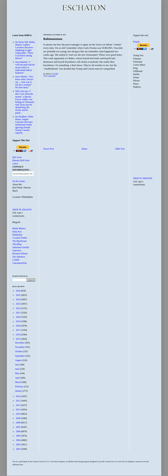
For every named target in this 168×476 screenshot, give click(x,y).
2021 (18, 312)
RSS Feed (16, 157)
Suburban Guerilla (20, 247)
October (19, 351)
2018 (18, 325)
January (19, 391)
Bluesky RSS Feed (20, 160)
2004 (18, 440)
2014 (18, 396)
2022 (18, 308)
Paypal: (136, 41)
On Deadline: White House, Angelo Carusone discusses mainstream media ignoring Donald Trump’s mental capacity (24, 124)
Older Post (120, 149)
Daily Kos (17, 231)
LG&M (15, 260)
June (17, 369)
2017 (18, 330)
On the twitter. (18, 181)
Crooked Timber (19, 238)
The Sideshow (18, 257)
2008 (18, 422)
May (17, 373)
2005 (18, 436)
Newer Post (48, 149)
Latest (15, 163)
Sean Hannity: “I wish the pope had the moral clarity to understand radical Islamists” (25, 67)
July (17, 364)
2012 (18, 405)
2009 (18, 418)
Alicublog (16, 244)
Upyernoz (16, 250)
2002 (18, 449)
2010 (18, 414)
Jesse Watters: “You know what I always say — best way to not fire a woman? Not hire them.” (24, 82)
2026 (18, 291)
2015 (18, 339)
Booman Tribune (20, 253)
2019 (18, 321)
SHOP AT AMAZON (22, 209)
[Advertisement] (84, 22)
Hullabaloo (17, 235)
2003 (18, 444)
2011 (18, 409)
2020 (18, 317)
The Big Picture (19, 241)
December (20, 342)
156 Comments (49, 76)
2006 (18, 431)
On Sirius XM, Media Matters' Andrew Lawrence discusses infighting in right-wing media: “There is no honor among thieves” (25, 50)
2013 (18, 400)
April (17, 378)
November (20, 347)
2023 (18, 304)
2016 (18, 334)
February (19, 386)
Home (84, 149)
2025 (18, 295)
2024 (18, 299)
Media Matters (19, 228)
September (20, 356)
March (18, 382)
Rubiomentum (52, 39)
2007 (18, 427)
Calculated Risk (19, 263)
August (18, 360)
